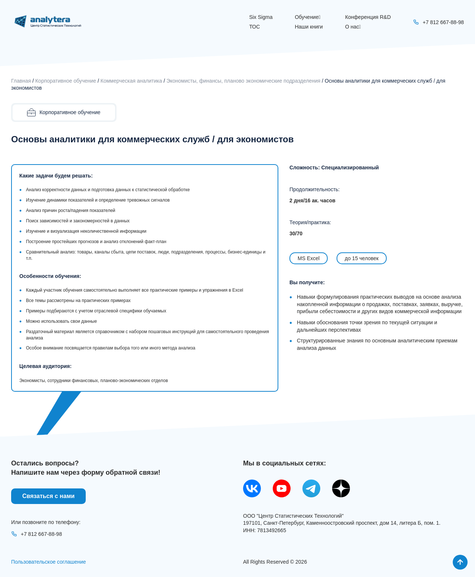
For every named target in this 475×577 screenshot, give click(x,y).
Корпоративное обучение (65, 81)
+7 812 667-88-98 (36, 534)
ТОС (254, 27)
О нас (353, 27)
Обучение (307, 17)
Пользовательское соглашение (48, 562)
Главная (21, 81)
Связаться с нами (48, 496)
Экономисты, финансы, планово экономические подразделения (243, 81)
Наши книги (308, 27)
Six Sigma (260, 17)
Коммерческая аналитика (131, 81)
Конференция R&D (368, 17)
